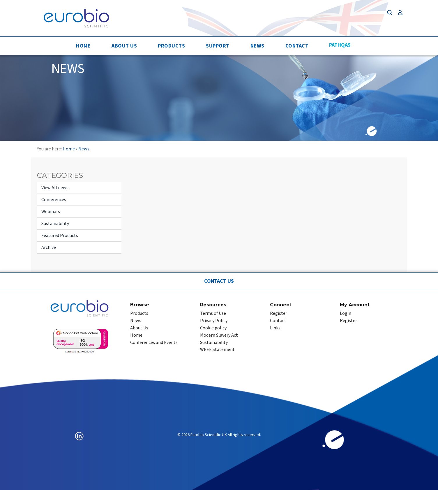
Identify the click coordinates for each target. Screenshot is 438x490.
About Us (124, 46)
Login (345, 313)
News (257, 46)
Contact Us (219, 281)
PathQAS (340, 45)
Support (217, 46)
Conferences (53, 199)
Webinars (50, 211)
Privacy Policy (213, 320)
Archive (48, 247)
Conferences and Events (154, 342)
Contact (297, 46)
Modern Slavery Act (219, 335)
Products (171, 46)
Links (275, 328)
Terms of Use (213, 313)
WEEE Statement (217, 349)
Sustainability (55, 223)
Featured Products (59, 235)
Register (278, 313)
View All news (54, 188)
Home (83, 46)
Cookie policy (213, 328)
